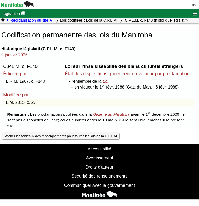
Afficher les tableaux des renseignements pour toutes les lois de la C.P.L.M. (60, 136)
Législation (13, 13)
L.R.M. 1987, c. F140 (25, 81)
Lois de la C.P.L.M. (102, 20)
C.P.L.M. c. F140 (20, 66)
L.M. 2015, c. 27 (21, 102)
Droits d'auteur (100, 167)
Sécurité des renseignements (99, 176)
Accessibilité (100, 148)
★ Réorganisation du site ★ (29, 20)
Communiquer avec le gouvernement (99, 185)
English (191, 5)
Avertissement (99, 157)
